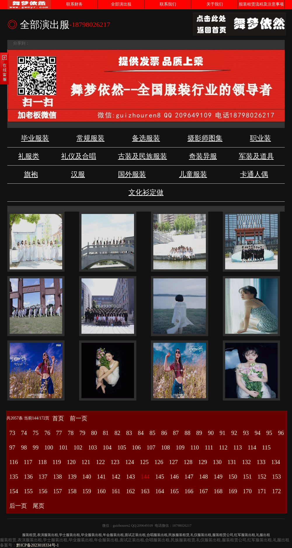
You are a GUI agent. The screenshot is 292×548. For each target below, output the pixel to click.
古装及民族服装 (142, 156)
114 (252, 447)
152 (262, 476)
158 (72, 491)
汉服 (78, 174)
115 (266, 447)
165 (174, 491)
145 (159, 476)
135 (13, 476)
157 (57, 491)
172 (276, 491)
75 (36, 433)
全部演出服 (121, 4)
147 (189, 476)
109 (180, 447)
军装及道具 (256, 156)
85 (152, 433)
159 (86, 491)
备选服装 (146, 138)
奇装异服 (203, 156)
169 (232, 491)
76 (47, 433)
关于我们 (214, 4)
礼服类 (28, 156)
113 (237, 447)
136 (28, 476)
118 (42, 462)
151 (247, 476)
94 (257, 433)
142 (116, 476)
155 (28, 491)
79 (82, 433)
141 (101, 476)
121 (85, 462)
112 (223, 447)
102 (78, 447)
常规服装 (91, 138)
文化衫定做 (146, 192)
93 (246, 433)
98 (24, 447)
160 (101, 491)
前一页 (78, 418)
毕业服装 (35, 138)
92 (234, 433)
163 (145, 491)
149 (218, 476)
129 (202, 462)
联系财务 (74, 4)
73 (12, 433)
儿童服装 (193, 174)
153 (276, 476)
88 (187, 433)
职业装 (260, 138)
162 (130, 491)
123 (115, 462)
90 (211, 433)
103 (92, 447)
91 (222, 433)
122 (100, 462)
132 (246, 462)
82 (117, 433)
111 (209, 447)
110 (194, 447)
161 (116, 491)
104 (107, 447)
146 (174, 476)
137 (43, 476)
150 (232, 476)
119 (57, 462)
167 (203, 491)
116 (13, 462)
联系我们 (168, 4)
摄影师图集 (205, 138)
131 (231, 462)
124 (129, 462)
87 (176, 433)
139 (72, 476)
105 (121, 447)
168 (218, 491)
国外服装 (132, 174)
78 (71, 433)
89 (199, 433)
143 (130, 476)
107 (151, 447)
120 (71, 462)
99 (36, 447)
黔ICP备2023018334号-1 (37, 545)
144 (145, 476)
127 (173, 462)
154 (13, 491)
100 (48, 447)
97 (12, 447)
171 (262, 491)
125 (144, 462)
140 (86, 476)
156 (43, 491)
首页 (58, 418)
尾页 (38, 506)
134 (275, 462)
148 (203, 476)
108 (165, 447)
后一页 (18, 506)
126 (158, 462)
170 (247, 491)
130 (217, 462)
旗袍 (31, 174)
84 (141, 433)
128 (188, 462)
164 (159, 491)
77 (59, 433)
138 (57, 476)
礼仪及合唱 (78, 156)
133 (261, 462)
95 (269, 433)
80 (94, 433)
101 (63, 447)
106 (136, 447)
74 (24, 433)
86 (164, 433)
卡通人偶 (254, 174)
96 (281, 433)
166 (189, 491)
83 (129, 433)
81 (106, 433)
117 (28, 462)
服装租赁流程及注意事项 (261, 4)
